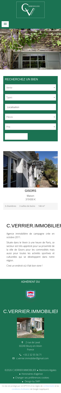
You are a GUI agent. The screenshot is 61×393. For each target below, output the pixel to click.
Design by (32, 381)
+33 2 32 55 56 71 (32, 354)
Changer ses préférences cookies (32, 377)
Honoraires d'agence (32, 373)
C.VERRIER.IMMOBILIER (31, 311)
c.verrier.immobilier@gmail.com (32, 358)
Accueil (30, 10)
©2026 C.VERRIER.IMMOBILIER (20, 370)
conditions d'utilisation (21, 389)
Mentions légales (47, 370)
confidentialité (48, 386)
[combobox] (30, 87)
